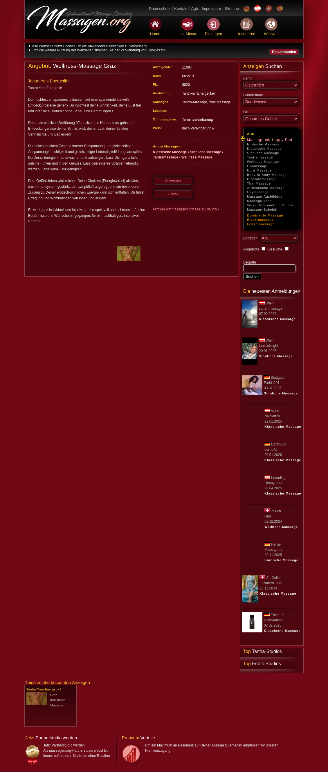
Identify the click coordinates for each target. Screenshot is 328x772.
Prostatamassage (262, 179)
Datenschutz (159, 8)
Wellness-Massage (263, 161)
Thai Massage (259, 183)
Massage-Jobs (259, 201)
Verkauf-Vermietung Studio (270, 205)
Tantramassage (260, 157)
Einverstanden (284, 52)
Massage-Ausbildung (265, 196)
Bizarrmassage (260, 219)
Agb (194, 8)
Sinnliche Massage (263, 153)
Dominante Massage (265, 215)
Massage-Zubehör (262, 209)
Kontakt (180, 8)
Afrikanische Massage (266, 188)
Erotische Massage (263, 144)
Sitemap (232, 8)
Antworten (173, 181)
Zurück (172, 194)
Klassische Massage (264, 148)
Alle (250, 134)
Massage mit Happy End (269, 140)
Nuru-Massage (259, 170)
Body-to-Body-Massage (267, 174)
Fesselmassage (261, 224)
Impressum (211, 8)
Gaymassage (258, 192)
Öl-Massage (257, 166)
